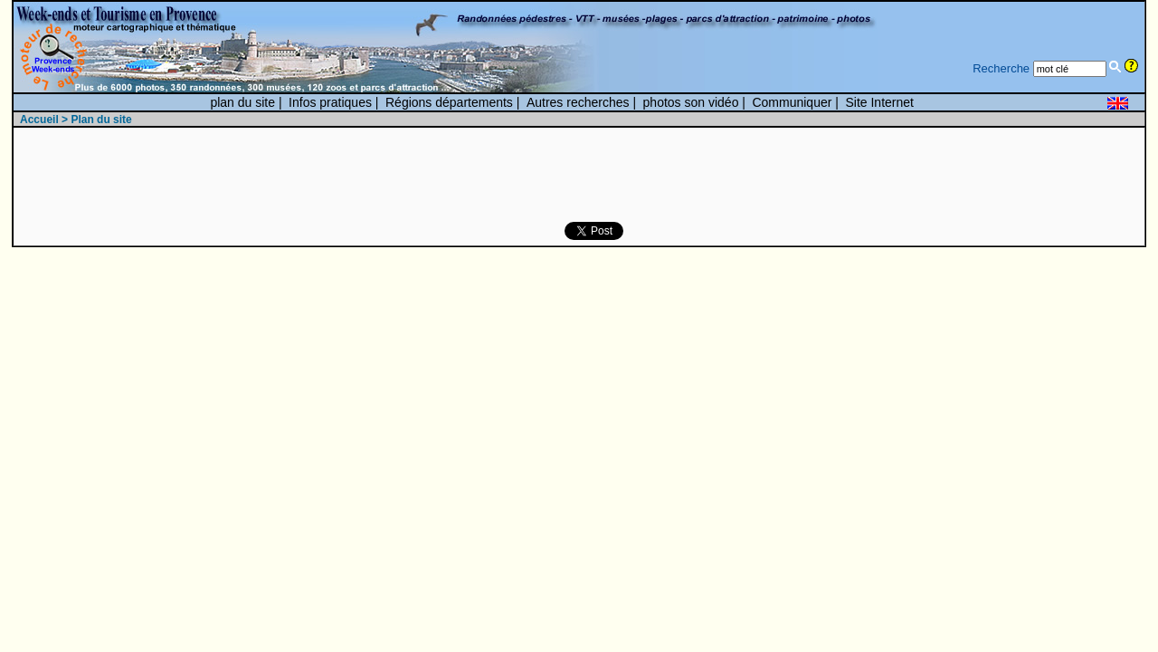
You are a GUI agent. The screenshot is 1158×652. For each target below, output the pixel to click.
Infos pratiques (330, 102)
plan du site (242, 102)
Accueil (39, 119)
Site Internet (879, 102)
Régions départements (449, 102)
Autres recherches (578, 102)
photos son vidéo (691, 102)
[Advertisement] (353, 175)
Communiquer (791, 102)
